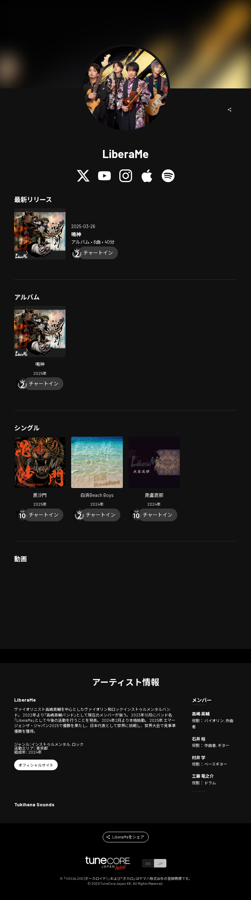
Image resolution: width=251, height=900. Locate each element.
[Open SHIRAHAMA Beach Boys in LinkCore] (96, 472)
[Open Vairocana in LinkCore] (154, 472)
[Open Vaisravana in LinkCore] (39, 472)
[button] (230, 110)
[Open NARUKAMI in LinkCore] (39, 234)
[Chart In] (98, 252)
